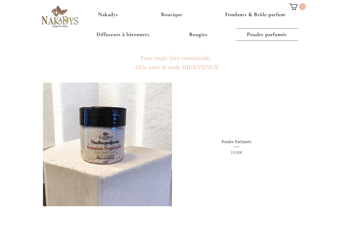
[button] (297, 6)
